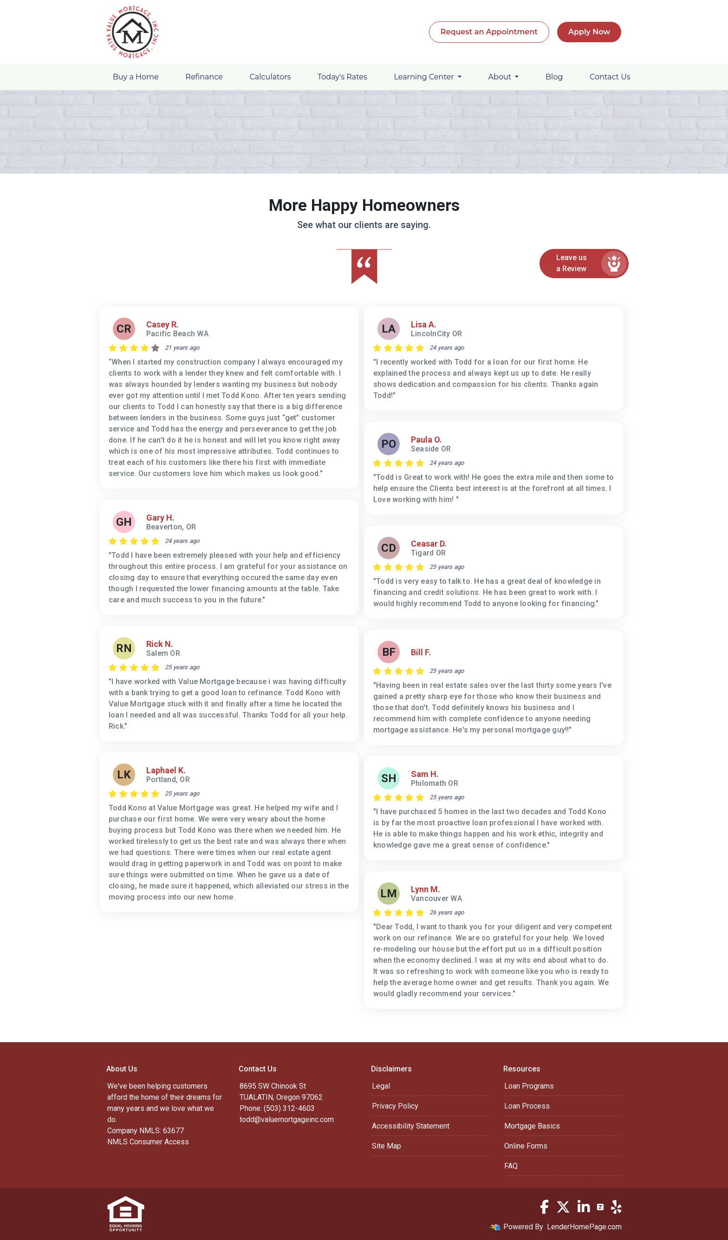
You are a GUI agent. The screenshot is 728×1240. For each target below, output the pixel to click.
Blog (554, 76)
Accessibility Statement (410, 1126)
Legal (381, 1086)
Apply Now (589, 31)
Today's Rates (342, 76)
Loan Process (527, 1106)
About (501, 76)
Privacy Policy (395, 1106)
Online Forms (525, 1146)
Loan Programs (529, 1086)
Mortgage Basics (532, 1126)
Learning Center (424, 76)
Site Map (386, 1146)
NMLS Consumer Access (148, 1141)
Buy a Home (136, 76)
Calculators (270, 76)
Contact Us (610, 76)
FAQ (511, 1166)
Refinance (204, 76)
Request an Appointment (489, 31)
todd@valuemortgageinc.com (287, 1119)
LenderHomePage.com (584, 1226)
